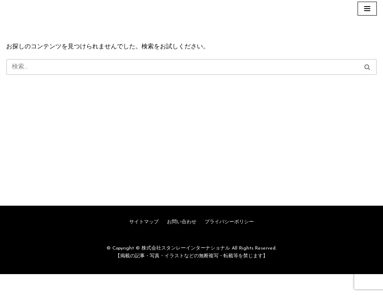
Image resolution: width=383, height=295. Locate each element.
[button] (367, 67)
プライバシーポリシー (229, 243)
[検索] (182, 67)
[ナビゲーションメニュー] (367, 9)
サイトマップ (144, 243)
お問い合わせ (181, 243)
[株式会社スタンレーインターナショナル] (30, 8)
